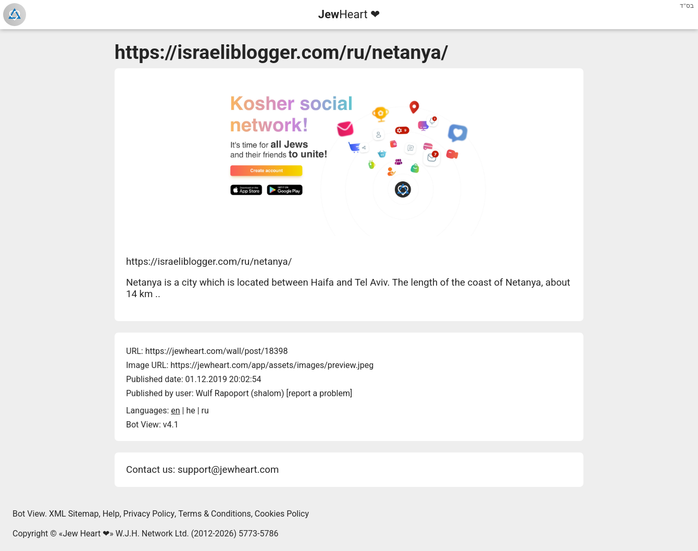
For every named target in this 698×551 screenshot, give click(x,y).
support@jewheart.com (228, 469)
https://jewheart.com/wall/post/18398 (216, 351)
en (175, 410)
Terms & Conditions (214, 514)
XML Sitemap (73, 514)
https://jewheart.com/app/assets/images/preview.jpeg (271, 365)
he (190, 410)
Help (111, 514)
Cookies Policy (282, 514)
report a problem (319, 393)
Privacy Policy (149, 514)
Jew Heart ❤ (86, 533)
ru (205, 410)
